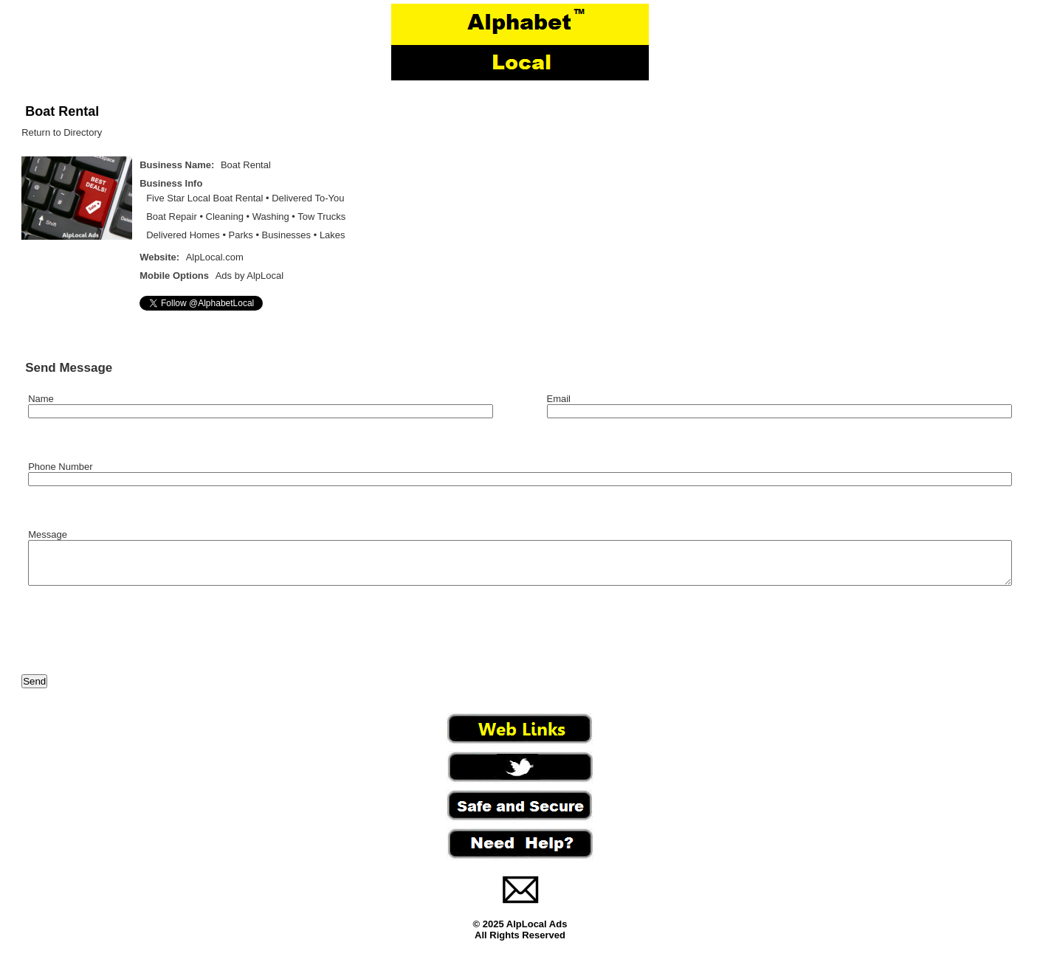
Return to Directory (61, 132)
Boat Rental (62, 111)
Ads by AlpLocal (250, 275)
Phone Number (60, 466)
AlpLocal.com (215, 257)
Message (47, 534)
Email (559, 398)
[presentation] (133, 639)
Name (41, 398)
